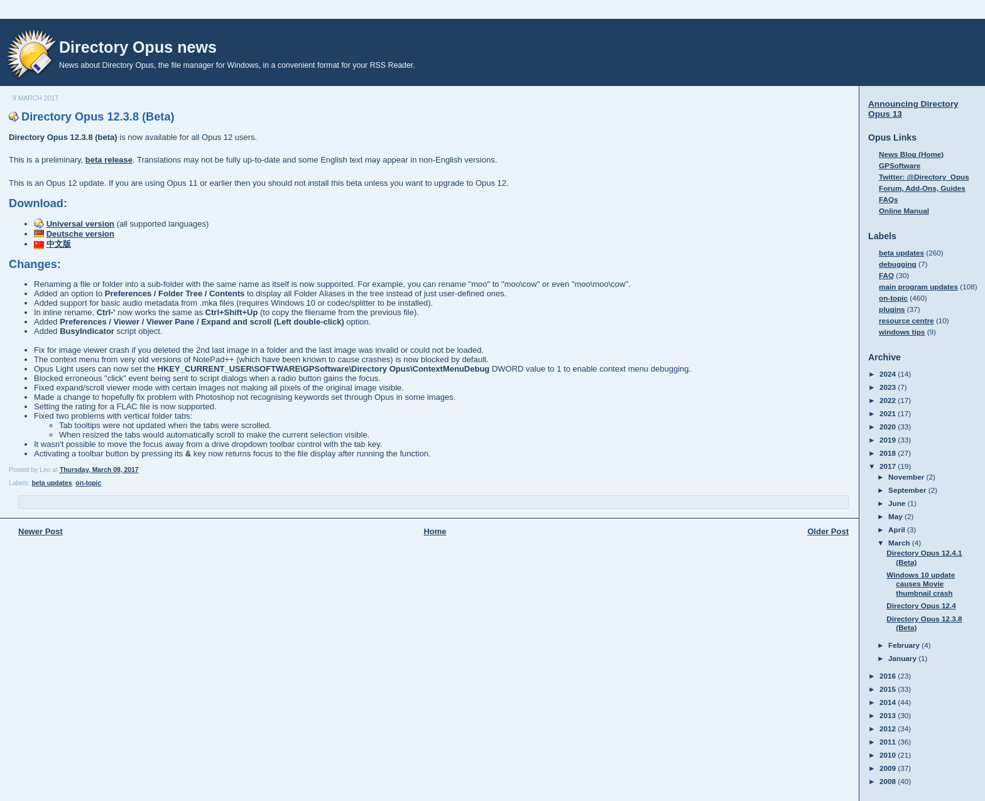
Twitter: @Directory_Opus (924, 177)
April (897, 529)
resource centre (906, 320)
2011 (888, 742)
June (898, 503)
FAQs (888, 199)
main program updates (918, 286)
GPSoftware (899, 165)
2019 (888, 440)
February (905, 645)
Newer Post (40, 531)
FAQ (886, 275)
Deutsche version (80, 234)
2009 (888, 768)
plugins (892, 309)
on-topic (88, 483)
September (908, 490)
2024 (888, 374)
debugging (898, 264)
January (903, 658)
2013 (888, 715)
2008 (888, 781)
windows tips (902, 332)
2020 (888, 426)
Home (434, 531)
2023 (888, 387)
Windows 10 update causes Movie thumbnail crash (920, 583)
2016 (888, 676)
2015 (888, 689)
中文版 (58, 244)
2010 (888, 755)
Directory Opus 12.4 (920, 605)
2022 (888, 400)
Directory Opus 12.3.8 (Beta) (98, 116)
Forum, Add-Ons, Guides (922, 188)
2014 (888, 702)
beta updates (51, 483)
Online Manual (904, 211)
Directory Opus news (138, 47)
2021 (888, 413)
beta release (109, 159)
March (900, 543)
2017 (888, 466)
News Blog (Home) (911, 154)
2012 (888, 728)
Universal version (80, 223)
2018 (888, 453)
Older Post (828, 531)
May (896, 516)
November (907, 477)
